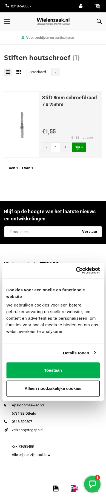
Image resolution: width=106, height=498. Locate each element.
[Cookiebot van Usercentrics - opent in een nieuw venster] (76, 270)
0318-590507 (18, 6)
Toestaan (53, 370)
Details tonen (76, 353)
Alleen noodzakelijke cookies (53, 388)
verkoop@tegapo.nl (27, 430)
